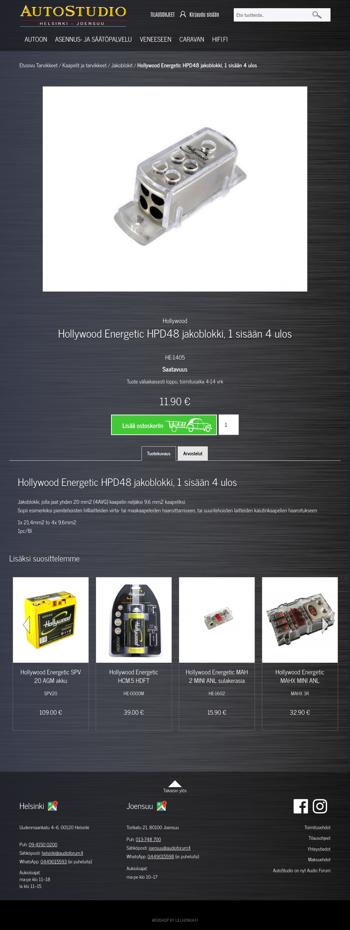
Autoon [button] (36, 39)
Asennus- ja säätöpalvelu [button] (93, 39)
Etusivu (27, 65)
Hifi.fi (220, 39)
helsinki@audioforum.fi (62, 853)
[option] (91, 303)
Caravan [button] (191, 39)
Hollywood (175, 320)
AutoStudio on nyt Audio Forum (302, 870)
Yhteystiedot (319, 849)
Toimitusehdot (318, 827)
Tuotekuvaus (159, 453)
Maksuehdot (319, 859)
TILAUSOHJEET (162, 14)
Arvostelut (192, 453)
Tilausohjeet (320, 838)
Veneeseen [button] (155, 39)
